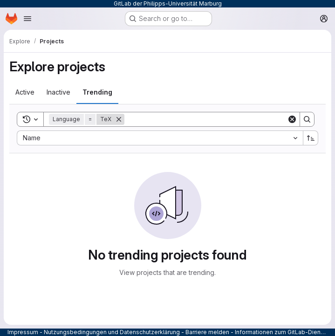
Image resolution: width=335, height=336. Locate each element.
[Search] (205, 119)
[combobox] (160, 137)
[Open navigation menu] (27, 18)
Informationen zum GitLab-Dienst (280, 332)
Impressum (22, 332)
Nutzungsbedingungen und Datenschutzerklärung (112, 332)
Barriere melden (207, 332)
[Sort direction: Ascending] (310, 137)
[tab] (25, 92)
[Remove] (118, 119)
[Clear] (292, 119)
